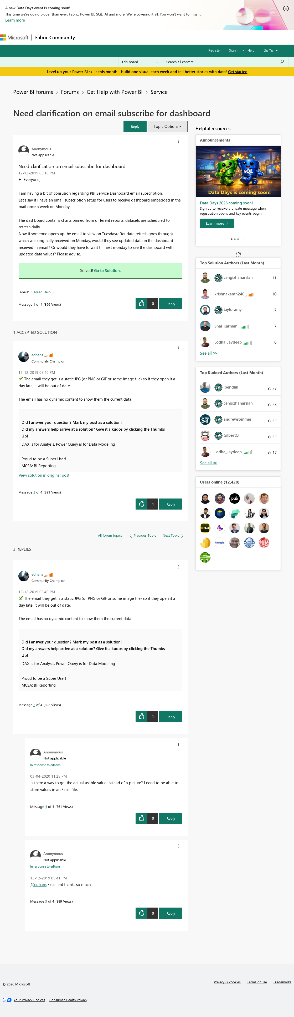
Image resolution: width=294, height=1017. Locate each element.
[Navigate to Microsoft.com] (14, 37)
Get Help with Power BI (115, 91)
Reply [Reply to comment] (171, 504)
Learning (198, 37)
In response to (45, 765)
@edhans (38, 884)
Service (159, 91)
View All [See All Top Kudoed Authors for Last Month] (208, 463)
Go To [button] (268, 50)
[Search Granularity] (140, 62)
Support (221, 37)
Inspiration (110, 37)
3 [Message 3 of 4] (46, 901)
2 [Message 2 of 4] (34, 492)
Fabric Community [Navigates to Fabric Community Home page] (55, 37)
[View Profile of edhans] (37, 354)
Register (214, 50)
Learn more (15, 20)
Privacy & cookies (227, 982)
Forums (86, 37)
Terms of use (257, 982)
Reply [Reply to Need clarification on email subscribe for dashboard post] (171, 303)
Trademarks (282, 982)
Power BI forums (33, 91)
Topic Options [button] (166, 126)
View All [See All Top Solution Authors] (208, 353)
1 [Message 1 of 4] (34, 304)
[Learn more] (217, 223)
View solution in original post (44, 475)
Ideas (131, 37)
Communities (155, 37)
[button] (135, 126)
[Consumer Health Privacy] (68, 1000)
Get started (237, 71)
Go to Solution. (107, 270)
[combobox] (225, 62)
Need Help (42, 292)
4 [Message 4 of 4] (46, 806)
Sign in (234, 50)
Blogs (178, 37)
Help (251, 50)
